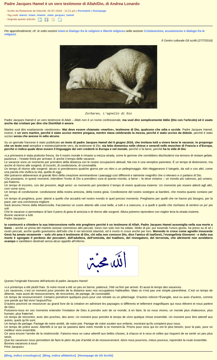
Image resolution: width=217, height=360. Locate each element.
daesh (23, 15)
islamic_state (45, 15)
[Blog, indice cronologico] (22, 356)
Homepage (99, 10)
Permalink (84, 10)
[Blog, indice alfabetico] (59, 356)
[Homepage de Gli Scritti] (95, 356)
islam (32, 15)
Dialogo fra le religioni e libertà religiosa (97, 31)
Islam (62, 31)
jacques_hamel (64, 15)
